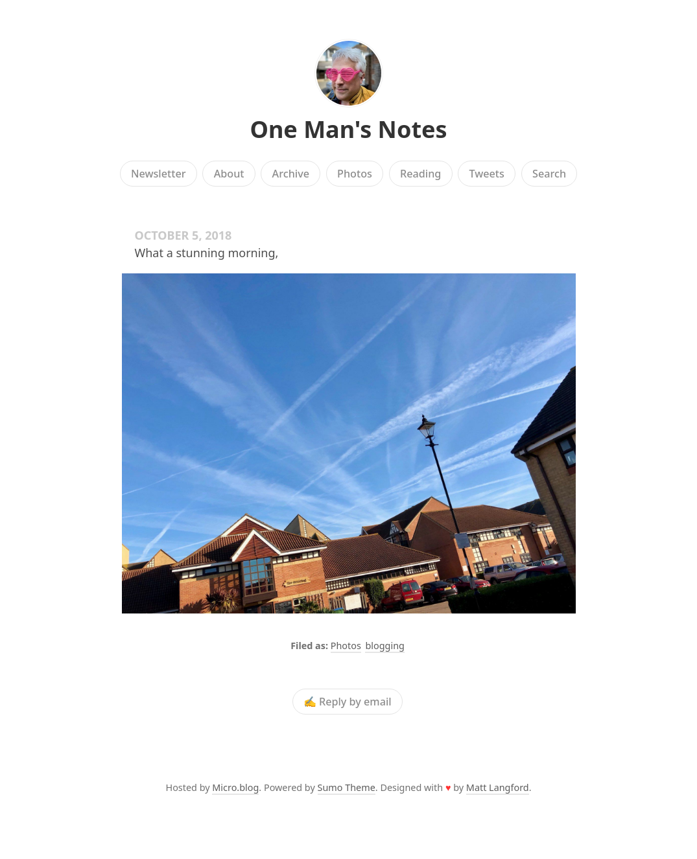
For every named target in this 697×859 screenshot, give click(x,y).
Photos (354, 173)
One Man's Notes (348, 129)
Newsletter (158, 173)
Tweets (486, 173)
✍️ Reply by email (347, 701)
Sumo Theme (346, 787)
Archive (290, 173)
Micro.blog (235, 787)
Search (549, 173)
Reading (420, 173)
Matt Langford (497, 787)
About (229, 173)
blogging (384, 645)
